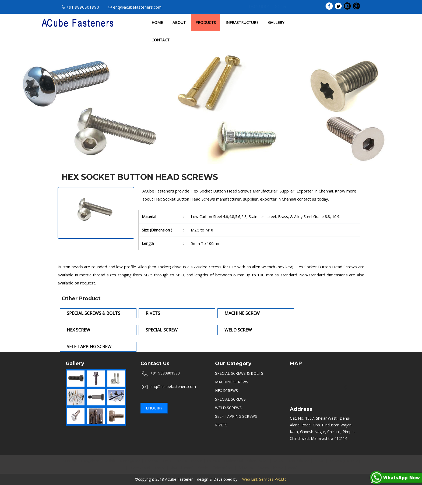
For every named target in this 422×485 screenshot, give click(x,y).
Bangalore (90, 460)
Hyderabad (233, 460)
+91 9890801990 (80, 7)
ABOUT (179, 22)
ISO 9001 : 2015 (267, 6)
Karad (278, 467)
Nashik (109, 460)
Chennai (152, 460)
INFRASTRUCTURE (242, 22)
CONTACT (161, 39)
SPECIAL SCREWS (230, 399)
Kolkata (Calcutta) (344, 460)
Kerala (202, 467)
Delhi (167, 460)
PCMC (319, 460)
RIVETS (221, 424)
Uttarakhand (139, 467)
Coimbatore (223, 467)
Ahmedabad (299, 460)
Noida (181, 460)
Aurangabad (129, 460)
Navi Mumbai (181, 467)
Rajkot (278, 460)
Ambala (213, 460)
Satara (263, 467)
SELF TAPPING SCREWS (236, 416)
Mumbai (69, 460)
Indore (196, 460)
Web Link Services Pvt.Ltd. (262, 479)
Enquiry (154, 408)
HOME (157, 22)
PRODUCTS (205, 22)
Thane (160, 467)
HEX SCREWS (226, 390)
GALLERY (276, 22)
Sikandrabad (258, 460)
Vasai (292, 467)
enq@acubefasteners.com (134, 7)
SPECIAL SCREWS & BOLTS (239, 373)
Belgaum (245, 467)
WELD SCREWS (228, 407)
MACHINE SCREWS (231, 381)
